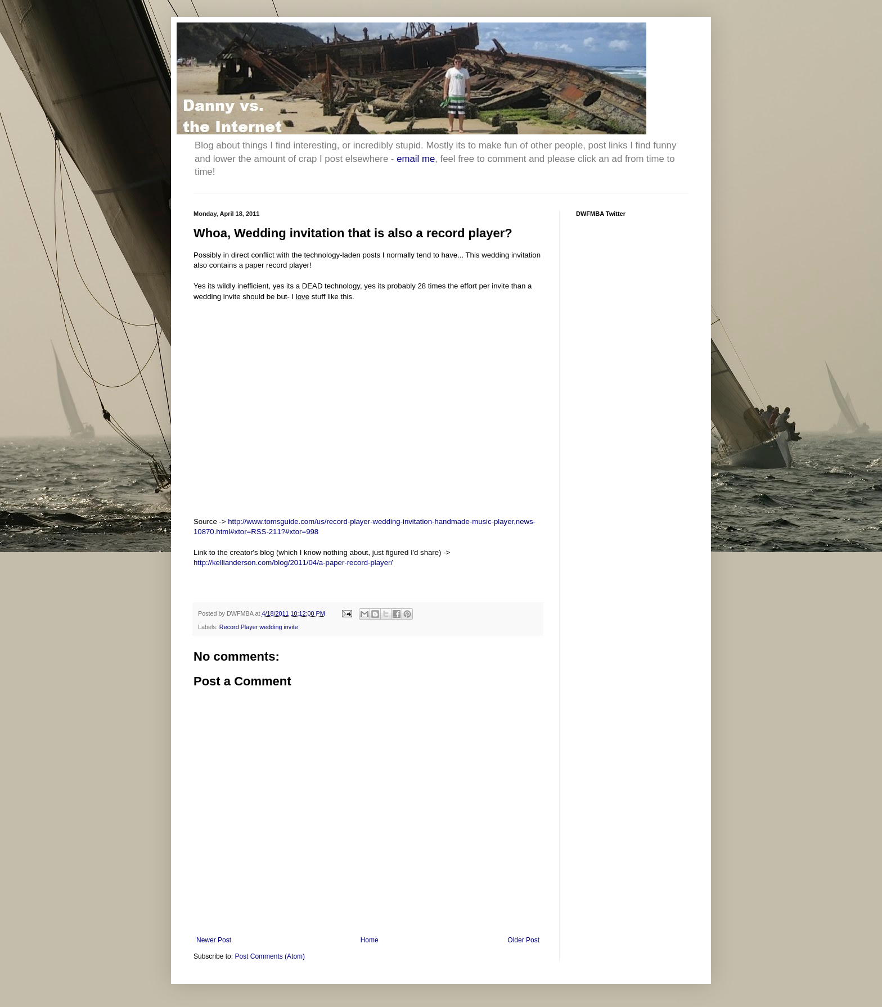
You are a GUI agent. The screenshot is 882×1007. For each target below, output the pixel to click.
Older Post (523, 940)
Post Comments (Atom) (270, 956)
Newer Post (213, 940)
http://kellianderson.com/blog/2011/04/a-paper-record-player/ (293, 562)
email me (416, 158)
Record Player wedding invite (258, 627)
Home (370, 940)
